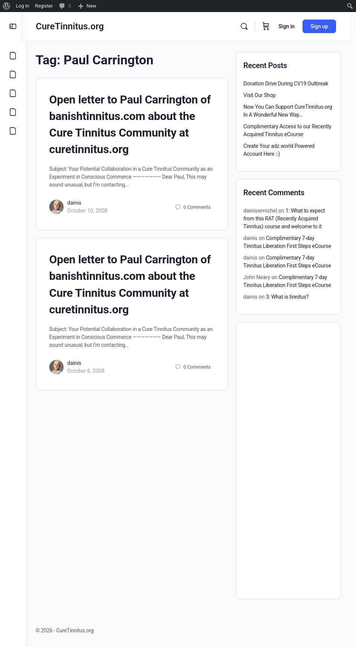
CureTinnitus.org (75, 26)
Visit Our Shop (259, 95)
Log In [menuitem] (22, 6)
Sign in (291, 26)
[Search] (249, 26)
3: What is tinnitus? (287, 297)
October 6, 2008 (90, 371)
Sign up (324, 26)
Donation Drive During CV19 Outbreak (285, 83)
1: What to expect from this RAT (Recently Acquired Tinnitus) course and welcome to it (284, 218)
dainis (79, 203)
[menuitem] (6, 6)
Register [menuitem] (44, 6)
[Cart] (271, 26)
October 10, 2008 (92, 211)
